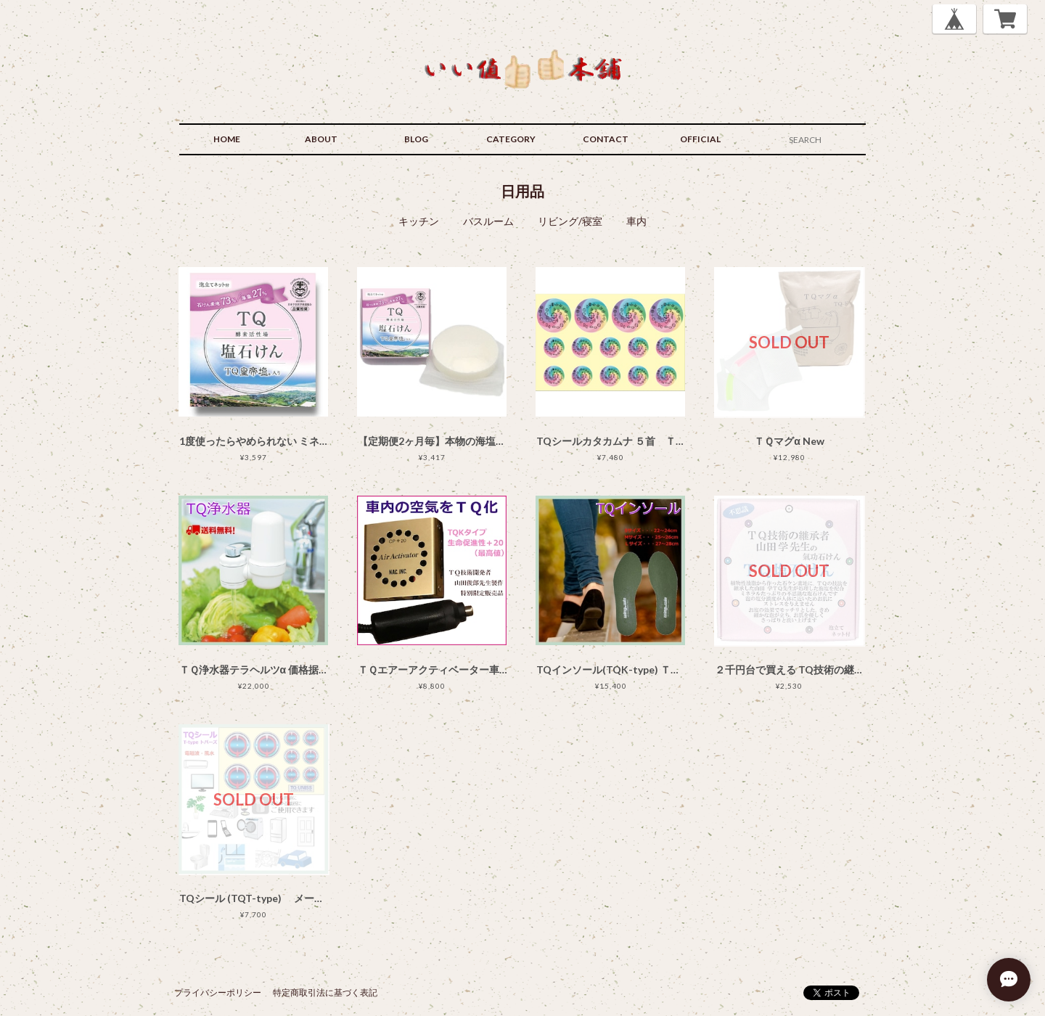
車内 (636, 221)
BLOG (416, 139)
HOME (226, 139)
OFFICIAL (700, 139)
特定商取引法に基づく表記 (325, 992)
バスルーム (488, 221)
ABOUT (321, 139)
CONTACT (605, 139)
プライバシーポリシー (217, 992)
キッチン (418, 221)
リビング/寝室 (570, 221)
